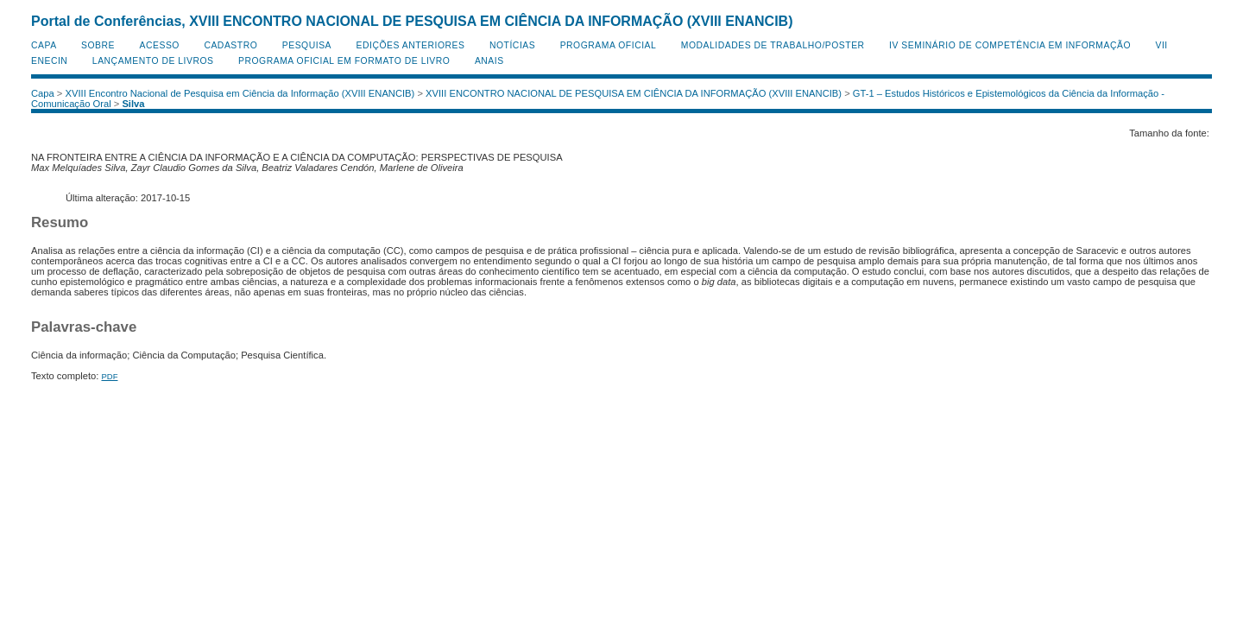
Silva (133, 103)
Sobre (98, 45)
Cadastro (230, 45)
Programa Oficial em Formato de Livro (344, 61)
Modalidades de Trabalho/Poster (773, 45)
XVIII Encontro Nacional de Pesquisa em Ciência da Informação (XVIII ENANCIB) (240, 93)
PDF (109, 376)
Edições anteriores (410, 45)
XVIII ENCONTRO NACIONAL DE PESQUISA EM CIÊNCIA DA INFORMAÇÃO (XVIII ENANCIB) (634, 93)
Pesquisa (306, 45)
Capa (44, 45)
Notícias (512, 45)
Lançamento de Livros (153, 61)
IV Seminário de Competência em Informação (1010, 45)
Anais (489, 61)
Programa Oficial (608, 45)
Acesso (160, 45)
